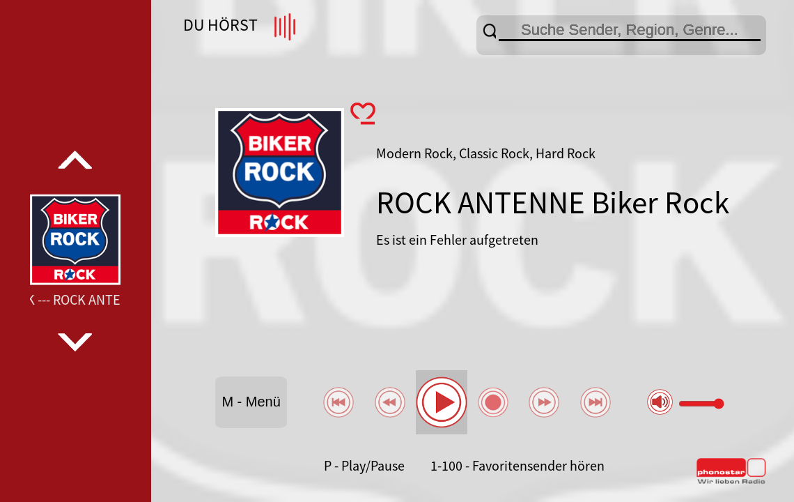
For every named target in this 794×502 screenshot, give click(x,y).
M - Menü (250, 401)
